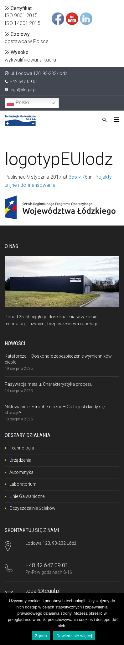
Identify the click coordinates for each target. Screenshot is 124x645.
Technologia (21, 447)
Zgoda (41, 635)
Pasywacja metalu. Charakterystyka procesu (48, 384)
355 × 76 (78, 177)
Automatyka (21, 472)
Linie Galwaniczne (26, 496)
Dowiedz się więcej (74, 635)
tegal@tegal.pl (23, 89)
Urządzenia (20, 460)
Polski (18, 103)
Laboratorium (23, 484)
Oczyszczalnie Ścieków (32, 508)
